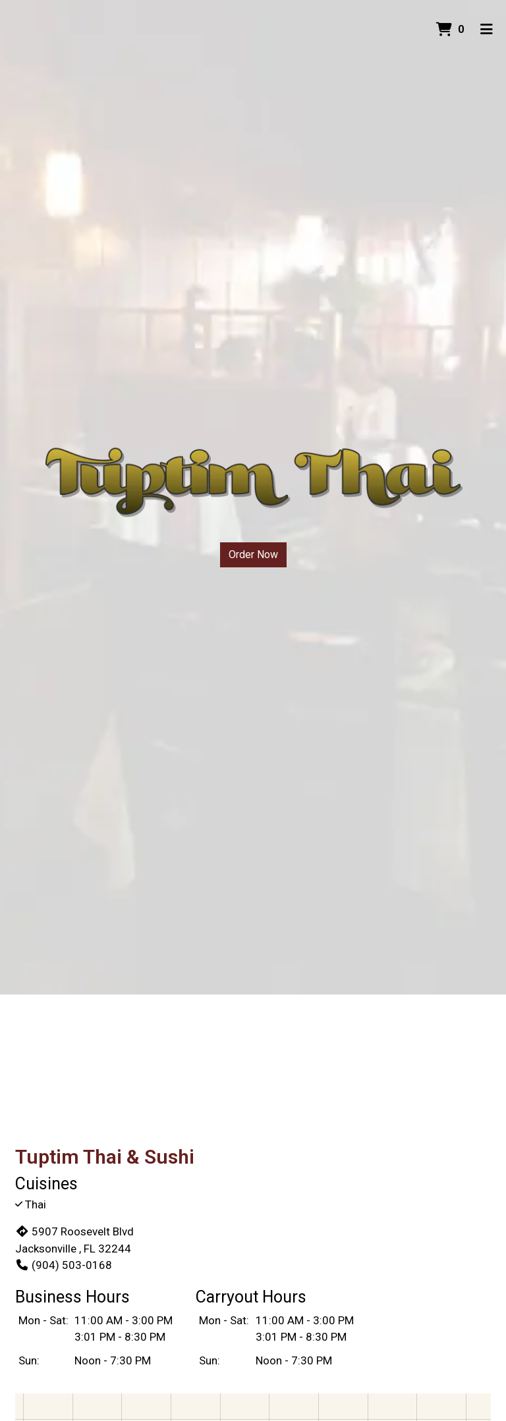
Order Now (253, 554)
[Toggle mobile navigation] (486, 29)
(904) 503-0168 (63, 1265)
